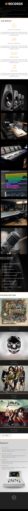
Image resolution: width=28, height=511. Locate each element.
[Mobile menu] (26, 5)
